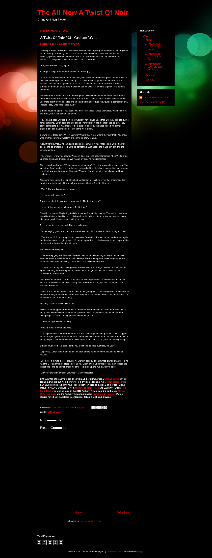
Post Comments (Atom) (91, 521)
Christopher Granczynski (156, 97)
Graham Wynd (111, 379)
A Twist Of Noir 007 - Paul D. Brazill (153, 57)
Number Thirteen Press (87, 388)
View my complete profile (152, 102)
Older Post (123, 512)
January (150, 79)
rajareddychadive (115, 551)
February (151, 75)
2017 (146, 35)
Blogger (140, 551)
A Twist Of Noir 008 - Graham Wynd (153, 46)
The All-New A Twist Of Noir (82, 12)
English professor (114, 382)
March (149, 39)
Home (78, 512)
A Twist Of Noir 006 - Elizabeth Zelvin (154, 67)
